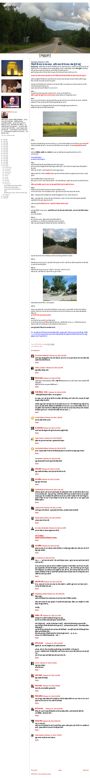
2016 (4, 157)
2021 (4, 148)
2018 (4, 153)
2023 (4, 144)
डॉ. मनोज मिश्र (39, 428)
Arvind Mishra (39, 417)
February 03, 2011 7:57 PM (51, 428)
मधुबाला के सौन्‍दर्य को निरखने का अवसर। (46, 538)
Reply (37, 362)
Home (60, 770)
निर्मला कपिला (38, 696)
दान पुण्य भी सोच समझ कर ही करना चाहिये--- (13, 185)
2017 (4, 155)
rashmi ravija (39, 507)
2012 (4, 164)
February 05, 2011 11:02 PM (53, 581)
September (7, 172)
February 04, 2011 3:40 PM (51, 518)
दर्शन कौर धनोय (39, 581)
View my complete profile (8, 135)
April (5, 180)
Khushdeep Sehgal (41, 594)
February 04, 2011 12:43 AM (54, 489)
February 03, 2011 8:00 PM (53, 438)
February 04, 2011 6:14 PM (57, 528)
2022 (4, 146)
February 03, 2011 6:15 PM (54, 367)
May (5, 178)
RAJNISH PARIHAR (42, 355)
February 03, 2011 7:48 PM (53, 417)
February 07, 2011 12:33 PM (52, 615)
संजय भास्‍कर (38, 675)
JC (36, 558)
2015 (4, 158)
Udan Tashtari (39, 735)
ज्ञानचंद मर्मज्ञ (38, 721)
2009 (4, 197)
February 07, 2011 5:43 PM (51, 675)
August (6, 174)
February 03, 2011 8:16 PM (57, 448)
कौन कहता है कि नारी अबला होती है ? (11, 187)
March (6, 182)
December (6, 167)
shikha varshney (40, 367)
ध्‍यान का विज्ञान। (39, 536)
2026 (4, 139)
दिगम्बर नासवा (39, 378)
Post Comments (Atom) (44, 774)
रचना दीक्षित (38, 545)
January (6, 194)
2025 (4, 141)
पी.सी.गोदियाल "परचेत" (41, 392)
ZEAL (37, 663)
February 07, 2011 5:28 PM (48, 663)
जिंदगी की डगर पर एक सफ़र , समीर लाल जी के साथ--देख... (16, 192)
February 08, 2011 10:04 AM (51, 721)
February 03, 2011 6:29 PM (51, 378)
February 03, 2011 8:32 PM (51, 458)
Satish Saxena (39, 438)
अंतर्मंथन (10, 7)
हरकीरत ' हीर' (39, 615)
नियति (5, 191)
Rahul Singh (39, 518)
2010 (4, 196)
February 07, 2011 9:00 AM (55, 594)
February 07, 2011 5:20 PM (54, 643)
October (6, 170)
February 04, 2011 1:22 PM (52, 507)
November (7, 169)
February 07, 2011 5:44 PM (51, 685)
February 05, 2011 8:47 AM (45, 558)
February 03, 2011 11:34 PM (50, 479)
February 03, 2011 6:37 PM (57, 392)
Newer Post (34, 770)
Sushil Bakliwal (40, 489)
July (5, 175)
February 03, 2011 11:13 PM (51, 469)
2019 (4, 151)
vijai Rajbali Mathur (41, 448)
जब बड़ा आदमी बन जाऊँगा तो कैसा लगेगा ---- (13, 189)
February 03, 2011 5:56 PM (57, 355)
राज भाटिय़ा (38, 479)
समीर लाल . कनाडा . (38, 346)
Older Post (86, 770)
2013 (4, 162)
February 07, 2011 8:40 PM (54, 708)
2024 (4, 143)
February (6, 183)
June (5, 177)
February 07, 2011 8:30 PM (51, 696)
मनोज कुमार (38, 469)
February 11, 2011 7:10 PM (53, 735)
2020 (4, 150)
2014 (4, 160)
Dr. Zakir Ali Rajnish (41, 528)
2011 (4, 165)
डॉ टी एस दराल (39, 643)
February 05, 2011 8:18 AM (50, 545)
